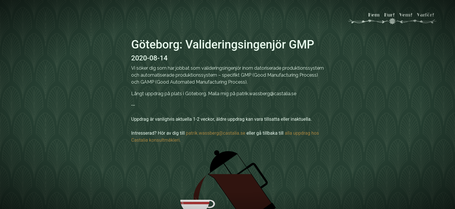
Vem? (405, 15)
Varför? (425, 15)
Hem (374, 15)
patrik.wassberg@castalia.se (215, 133)
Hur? (389, 15)
